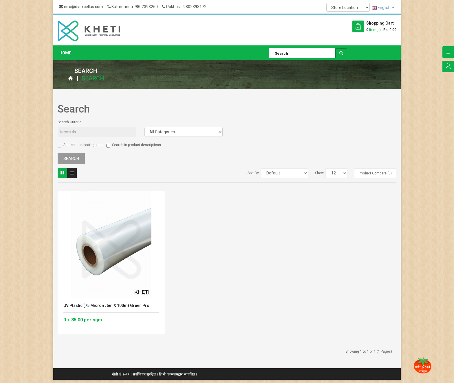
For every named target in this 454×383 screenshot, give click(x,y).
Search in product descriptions (133, 145)
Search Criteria (69, 122)
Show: (320, 173)
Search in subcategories (80, 145)
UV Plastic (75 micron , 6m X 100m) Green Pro (106, 305)
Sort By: (254, 173)
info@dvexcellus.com (81, 6)
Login (448, 66)
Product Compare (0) (375, 173)
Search (93, 78)
